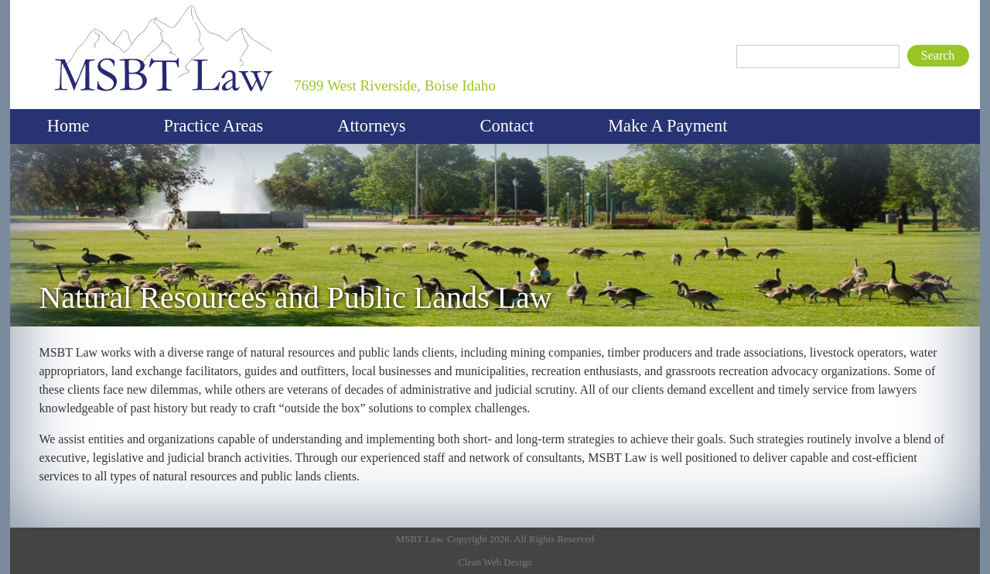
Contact (507, 125)
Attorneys (371, 125)
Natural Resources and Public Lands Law (295, 297)
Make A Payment (667, 125)
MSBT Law (64, 4)
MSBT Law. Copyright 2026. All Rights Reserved (495, 539)
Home (68, 125)
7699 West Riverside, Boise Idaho (395, 85)
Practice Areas (214, 125)
